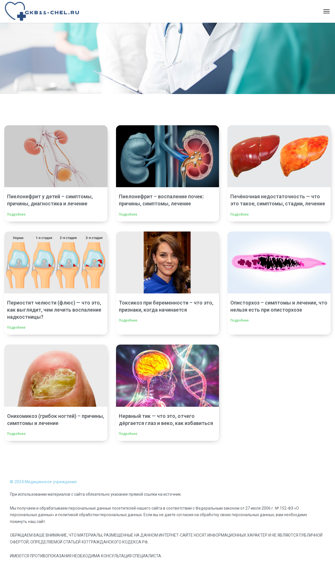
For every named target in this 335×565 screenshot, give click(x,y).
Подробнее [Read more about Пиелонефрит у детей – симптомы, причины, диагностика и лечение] (16, 214)
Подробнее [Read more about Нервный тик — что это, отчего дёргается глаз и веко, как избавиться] (128, 434)
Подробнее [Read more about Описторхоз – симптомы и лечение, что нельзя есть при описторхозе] (239, 320)
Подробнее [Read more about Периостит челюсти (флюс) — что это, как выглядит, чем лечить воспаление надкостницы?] (16, 328)
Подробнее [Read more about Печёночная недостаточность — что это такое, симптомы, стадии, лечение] (239, 214)
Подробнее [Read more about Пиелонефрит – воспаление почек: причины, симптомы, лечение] (128, 214)
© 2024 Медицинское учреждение (43, 481)
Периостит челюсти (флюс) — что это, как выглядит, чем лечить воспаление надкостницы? (54, 310)
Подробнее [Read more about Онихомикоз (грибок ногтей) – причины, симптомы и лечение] (16, 434)
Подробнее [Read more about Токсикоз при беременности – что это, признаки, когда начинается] (128, 320)
